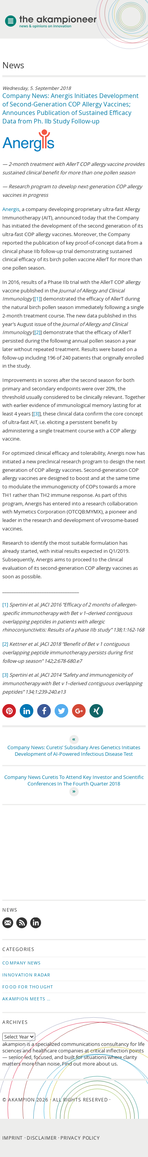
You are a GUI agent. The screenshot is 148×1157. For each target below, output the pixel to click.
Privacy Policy (80, 1138)
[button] (9, 711)
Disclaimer (42, 1138)
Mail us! (8, 923)
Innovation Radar (26, 975)
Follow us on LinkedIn (36, 923)
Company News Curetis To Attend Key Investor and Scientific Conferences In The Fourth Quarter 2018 (74, 780)
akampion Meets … (26, 999)
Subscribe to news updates (22, 923)
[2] (37, 332)
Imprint (12, 1138)
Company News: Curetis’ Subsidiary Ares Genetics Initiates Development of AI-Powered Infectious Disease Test (73, 750)
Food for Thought (27, 987)
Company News (21, 963)
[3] (36, 413)
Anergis (10, 209)
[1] (37, 299)
